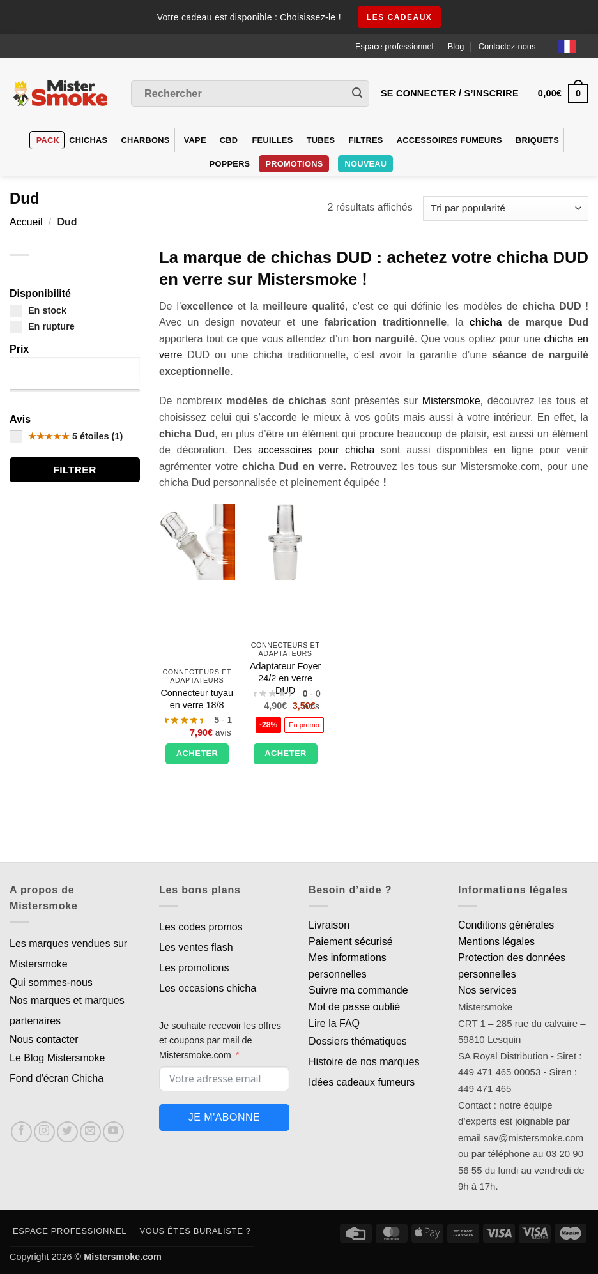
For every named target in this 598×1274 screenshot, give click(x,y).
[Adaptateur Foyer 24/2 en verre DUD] (285, 542)
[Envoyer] (357, 94)
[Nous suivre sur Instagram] (44, 1131)
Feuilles (272, 140)
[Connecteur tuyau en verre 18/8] (197, 542)
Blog (456, 46)
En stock (38, 310)
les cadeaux (400, 17)
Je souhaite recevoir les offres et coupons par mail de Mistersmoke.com (220, 1040)
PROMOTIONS (294, 164)
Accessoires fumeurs (449, 140)
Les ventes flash (196, 947)
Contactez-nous (507, 46)
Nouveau (365, 164)
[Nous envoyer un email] (90, 1131)
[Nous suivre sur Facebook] (21, 1131)
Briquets (537, 140)
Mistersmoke (451, 400)
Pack (47, 140)
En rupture (42, 326)
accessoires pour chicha (316, 449)
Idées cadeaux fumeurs (362, 1082)
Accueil (26, 221)
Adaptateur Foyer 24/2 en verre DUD (285, 678)
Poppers (230, 164)
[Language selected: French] (573, 46)
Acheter (197, 753)
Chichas (88, 140)
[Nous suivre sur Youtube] (113, 1131)
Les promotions (194, 967)
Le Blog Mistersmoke (57, 1057)
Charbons (145, 140)
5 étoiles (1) (66, 436)
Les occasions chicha (207, 988)
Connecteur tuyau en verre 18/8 (196, 699)
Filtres (365, 140)
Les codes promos (201, 926)
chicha (486, 322)
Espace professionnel (394, 46)
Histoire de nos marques (364, 1061)
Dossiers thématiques (358, 1041)
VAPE (195, 140)
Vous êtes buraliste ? (195, 1231)
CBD (229, 140)
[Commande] (505, 208)
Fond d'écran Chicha (56, 1078)
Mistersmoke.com (123, 1257)
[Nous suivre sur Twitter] (67, 1131)
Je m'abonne (224, 1117)
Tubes (321, 140)
